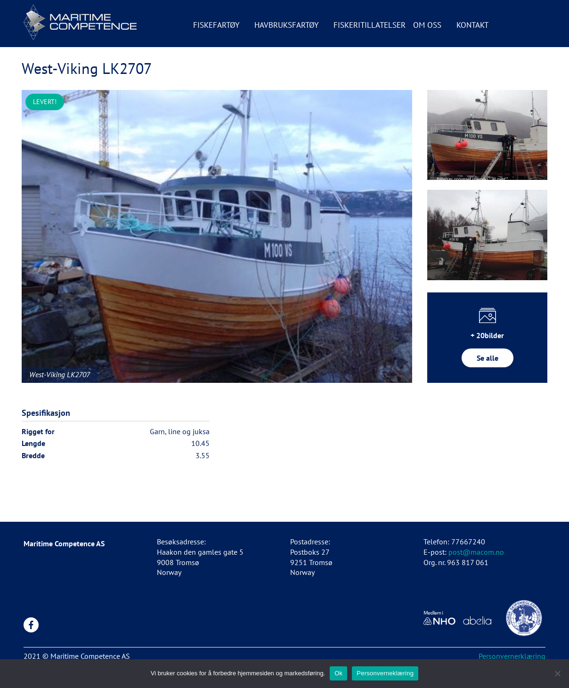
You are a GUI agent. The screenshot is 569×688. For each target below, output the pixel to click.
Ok (338, 673)
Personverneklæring (385, 673)
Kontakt (472, 25)
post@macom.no (476, 552)
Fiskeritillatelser (369, 25)
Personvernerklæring (512, 656)
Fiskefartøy (216, 25)
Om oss (427, 25)
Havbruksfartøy (286, 25)
